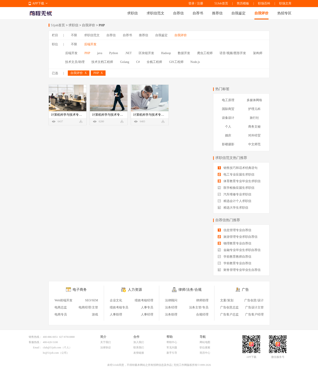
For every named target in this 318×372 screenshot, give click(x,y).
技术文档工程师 (102, 62)
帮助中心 (172, 342)
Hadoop (166, 53)
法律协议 (105, 347)
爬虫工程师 (205, 53)
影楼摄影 (228, 144)
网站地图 (205, 342)
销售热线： (35, 336)
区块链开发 (146, 53)
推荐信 (217, 13)
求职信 (132, 13)
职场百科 (264, 3)
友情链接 (138, 352)
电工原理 (228, 100)
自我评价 (261, 13)
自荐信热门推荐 (227, 220)
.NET (128, 53)
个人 (228, 126)
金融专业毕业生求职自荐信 (239, 250)
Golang (124, 62)
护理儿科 (254, 109)
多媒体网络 (254, 100)
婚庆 (228, 135)
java (99, 53)
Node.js (195, 62)
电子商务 (80, 289)
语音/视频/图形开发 (233, 53)
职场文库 (285, 3)
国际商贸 (228, 109)
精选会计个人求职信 (234, 201)
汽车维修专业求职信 (234, 194)
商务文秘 (254, 126)
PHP (87, 53)
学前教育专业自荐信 (234, 263)
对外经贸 (254, 135)
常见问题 (172, 347)
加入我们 (138, 342)
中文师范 (254, 144)
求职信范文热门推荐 (231, 158)
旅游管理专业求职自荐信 (237, 236)
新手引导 (172, 352)
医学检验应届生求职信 (236, 187)
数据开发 (184, 53)
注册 (200, 3)
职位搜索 (205, 347)
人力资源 (135, 289)
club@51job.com (52, 347)
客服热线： (35, 342)
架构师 (257, 53)
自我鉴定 (238, 13)
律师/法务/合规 (190, 289)
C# (138, 62)
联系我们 (138, 347)
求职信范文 (155, 13)
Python (113, 53)
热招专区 (284, 13)
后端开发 (90, 44)
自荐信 (178, 13)
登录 (191, 3)
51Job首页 (221, 3)
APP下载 (38, 3)
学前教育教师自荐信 (234, 256)
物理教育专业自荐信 (234, 243)
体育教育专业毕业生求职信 (239, 181)
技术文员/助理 (75, 62)
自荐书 (198, 13)
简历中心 (205, 352)
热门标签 (222, 89)
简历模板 (243, 3)
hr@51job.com (51, 352)
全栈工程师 (154, 62)
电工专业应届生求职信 (236, 174)
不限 (74, 35)
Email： (37, 347)
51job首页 (58, 25)
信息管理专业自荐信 (234, 230)
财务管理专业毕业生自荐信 (239, 270)
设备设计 (228, 117)
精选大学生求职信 (233, 207)
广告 (245, 289)
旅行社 (254, 117)
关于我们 (105, 342)
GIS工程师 (176, 62)
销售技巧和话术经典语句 (237, 168)
